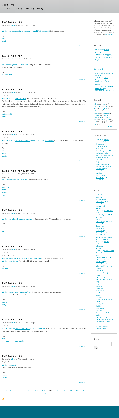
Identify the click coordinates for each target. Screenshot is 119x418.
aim (3, 338)
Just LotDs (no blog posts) (103, 55)
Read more (82, 46)
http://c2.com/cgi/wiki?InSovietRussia (15, 65)
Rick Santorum (100, 171)
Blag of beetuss (100, 162)
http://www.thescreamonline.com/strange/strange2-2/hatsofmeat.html (26, 31)
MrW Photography (101, 146)
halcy (97, 255)
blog (103, 120)
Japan (106, 115)
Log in (97, 60)
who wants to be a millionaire (13, 341)
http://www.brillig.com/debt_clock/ (14, 98)
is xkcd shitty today (102, 261)
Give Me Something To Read (105, 250)
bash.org (98, 208)
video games (98, 111)
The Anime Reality (102, 317)
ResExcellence (100, 297)
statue (4, 153)
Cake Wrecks (100, 219)
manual (5, 193)
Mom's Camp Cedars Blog (104, 151)
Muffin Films (100, 288)
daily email (109, 34)
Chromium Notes (101, 230)
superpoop (99, 310)
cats (3, 195)
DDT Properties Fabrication (104, 237)
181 (70, 391)
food (95, 122)
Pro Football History (102, 139)
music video (97, 117)
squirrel (5, 302)
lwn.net (98, 275)
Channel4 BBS (100, 228)
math (95, 124)
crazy (4, 305)
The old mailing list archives (104, 57)
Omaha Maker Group (102, 164)
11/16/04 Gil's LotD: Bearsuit (104, 91)
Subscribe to (3, 399)
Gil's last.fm (99, 180)
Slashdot (98, 306)
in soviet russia (7, 75)
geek (104, 104)
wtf (109, 120)
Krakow (98, 268)
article (107, 117)
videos (4, 375)
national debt (7, 114)
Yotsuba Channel (101, 328)
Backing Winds (100, 206)
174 (22, 391)
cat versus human (101, 224)
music (107, 106)
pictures (96, 113)
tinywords (99, 324)
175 (29, 391)
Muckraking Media (102, 153)
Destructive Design (102, 239)
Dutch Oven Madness (102, 241)
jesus (4, 151)
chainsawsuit (100, 226)
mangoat (98, 284)
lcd (3, 232)
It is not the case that (102, 264)
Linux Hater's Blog (102, 273)
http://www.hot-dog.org (10, 261)
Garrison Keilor (101, 248)
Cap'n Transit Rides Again (104, 221)
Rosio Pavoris (100, 159)
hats (3, 38)
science (96, 108)
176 (36, 391)
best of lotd (6, 187)
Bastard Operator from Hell (104, 210)
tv (2, 229)
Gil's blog (98, 52)
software (106, 113)
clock (4, 117)
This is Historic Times (103, 322)
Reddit (98, 295)
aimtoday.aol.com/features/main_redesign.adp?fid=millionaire (23, 328)
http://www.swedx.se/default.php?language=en (18, 219)
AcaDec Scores (100, 195)
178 (50, 391)
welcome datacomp (102, 326)
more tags (111, 126)
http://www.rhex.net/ (9, 365)
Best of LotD (98, 69)
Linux (108, 122)
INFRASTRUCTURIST (103, 257)
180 (64, 391)
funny (105, 108)
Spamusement (100, 308)
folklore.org (99, 246)
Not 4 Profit (99, 148)
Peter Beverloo (100, 293)
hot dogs (5, 268)
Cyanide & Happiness (102, 233)
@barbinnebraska (101, 177)
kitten (4, 190)
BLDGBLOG (100, 213)
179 (57, 391)
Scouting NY (100, 304)
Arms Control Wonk (102, 201)
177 (43, 391)
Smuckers (99, 173)
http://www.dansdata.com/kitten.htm (14, 180)
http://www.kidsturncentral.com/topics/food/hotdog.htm (21, 258)
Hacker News (100, 253)
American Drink (101, 199)
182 (77, 391)
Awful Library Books (102, 204)
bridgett (13, 25)
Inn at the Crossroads (102, 259)
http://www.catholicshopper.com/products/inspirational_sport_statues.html (28, 140)
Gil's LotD (8, 5)
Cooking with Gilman (102, 49)
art (101, 122)
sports (4, 156)
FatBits (98, 244)
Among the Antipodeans (103, 142)
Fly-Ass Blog (100, 144)
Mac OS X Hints (101, 277)
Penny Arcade (100, 290)
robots (4, 378)
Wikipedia (97, 115)
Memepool (99, 286)
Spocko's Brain (100, 175)
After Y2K (99, 197)
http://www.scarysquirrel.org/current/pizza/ (17, 292)
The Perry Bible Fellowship (104, 319)
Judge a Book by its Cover (104, 266)
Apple (96, 120)
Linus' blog (99, 270)
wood (4, 226)
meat (4, 41)
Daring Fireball (100, 235)
